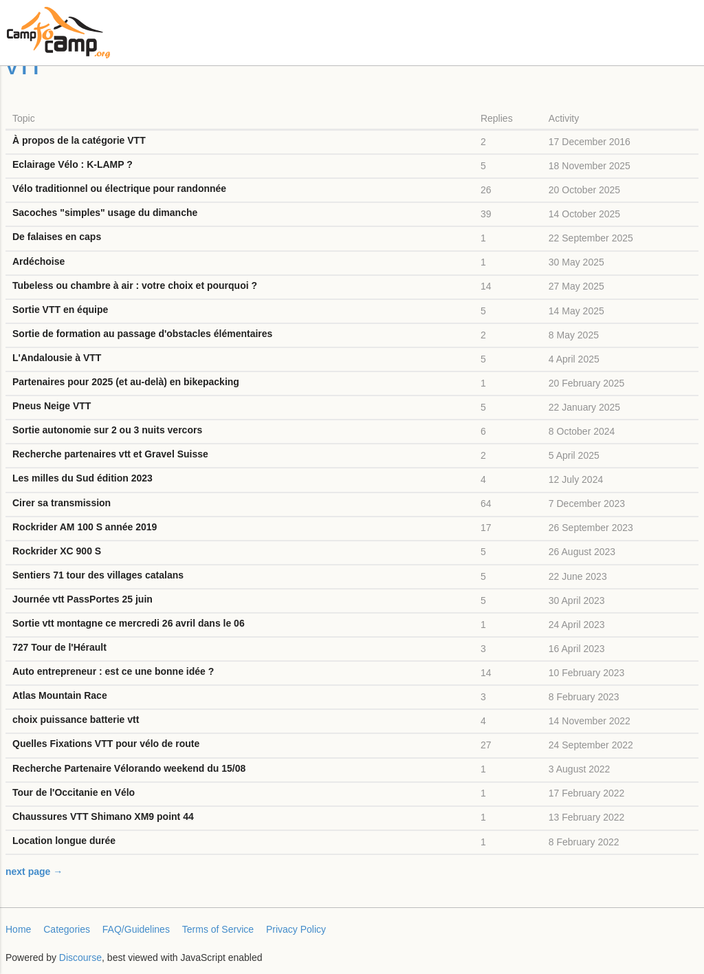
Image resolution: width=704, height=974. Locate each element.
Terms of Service (218, 929)
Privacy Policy (296, 929)
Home (18, 929)
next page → (34, 871)
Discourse (80, 957)
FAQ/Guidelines (136, 929)
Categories (66, 929)
